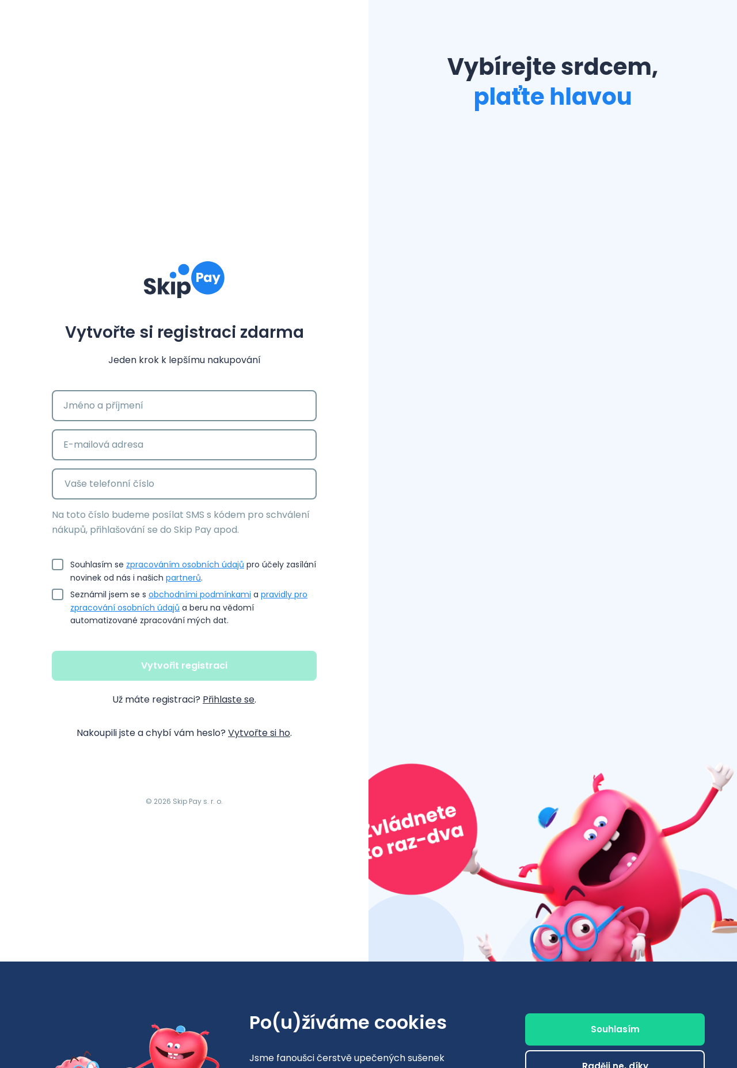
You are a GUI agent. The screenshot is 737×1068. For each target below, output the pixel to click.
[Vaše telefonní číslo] (198, 484)
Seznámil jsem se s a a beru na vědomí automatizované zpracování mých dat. (193, 607)
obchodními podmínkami (200, 594)
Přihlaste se (228, 699)
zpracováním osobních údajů (185, 564)
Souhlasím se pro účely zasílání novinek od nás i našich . (193, 570)
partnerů (183, 577)
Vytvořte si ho (259, 732)
